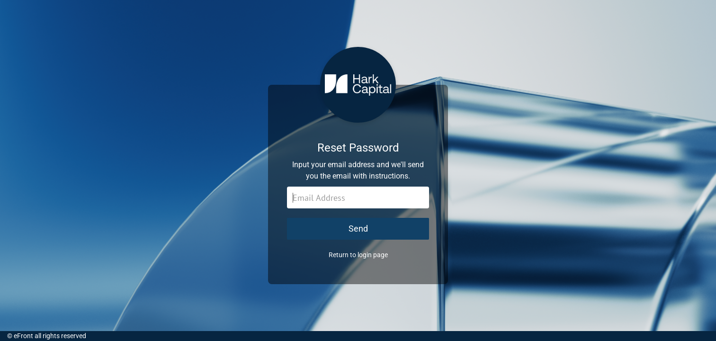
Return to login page (358, 255)
